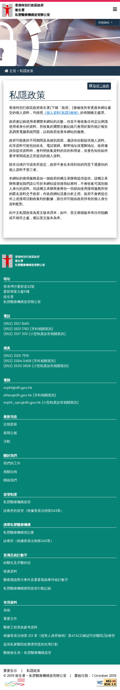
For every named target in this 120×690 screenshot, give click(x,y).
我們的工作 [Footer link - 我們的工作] (11, 463)
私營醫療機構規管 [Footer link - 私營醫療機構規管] (17, 502)
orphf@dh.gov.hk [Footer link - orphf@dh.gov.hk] (17, 387)
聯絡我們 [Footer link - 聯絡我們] (10, 480)
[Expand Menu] (115, 9)
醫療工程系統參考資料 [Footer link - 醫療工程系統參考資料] (20, 627)
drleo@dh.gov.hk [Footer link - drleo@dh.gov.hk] (17, 395)
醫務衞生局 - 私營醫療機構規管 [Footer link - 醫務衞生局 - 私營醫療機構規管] (27, 652)
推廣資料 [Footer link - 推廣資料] (10, 571)
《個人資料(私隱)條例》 (61, 112)
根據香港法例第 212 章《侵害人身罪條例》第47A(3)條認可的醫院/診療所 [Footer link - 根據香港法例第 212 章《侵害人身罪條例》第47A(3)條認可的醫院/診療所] (59, 635)
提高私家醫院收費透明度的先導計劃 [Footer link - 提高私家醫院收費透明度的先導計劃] (30, 644)
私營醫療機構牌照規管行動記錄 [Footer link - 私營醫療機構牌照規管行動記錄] (27, 588)
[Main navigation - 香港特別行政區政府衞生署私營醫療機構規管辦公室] (7, 10)
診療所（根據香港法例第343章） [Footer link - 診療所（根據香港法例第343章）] (28, 540)
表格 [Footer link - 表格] (6, 610)
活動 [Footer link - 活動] (6, 441)
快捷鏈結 (104, 22)
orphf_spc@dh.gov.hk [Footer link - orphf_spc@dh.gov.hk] (22, 402)
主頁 (10, 70)
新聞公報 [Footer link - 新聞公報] (10, 432)
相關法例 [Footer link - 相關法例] (10, 471)
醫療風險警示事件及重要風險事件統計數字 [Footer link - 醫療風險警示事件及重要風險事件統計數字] (35, 579)
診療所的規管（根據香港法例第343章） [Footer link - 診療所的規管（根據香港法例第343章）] (33, 510)
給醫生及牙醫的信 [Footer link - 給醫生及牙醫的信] (17, 562)
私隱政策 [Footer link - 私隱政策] (33, 670)
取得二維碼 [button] (99, 86)
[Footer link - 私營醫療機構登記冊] (60, 532)
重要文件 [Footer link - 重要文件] (10, 618)
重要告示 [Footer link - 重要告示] (10, 670)
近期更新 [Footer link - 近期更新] (10, 424)
